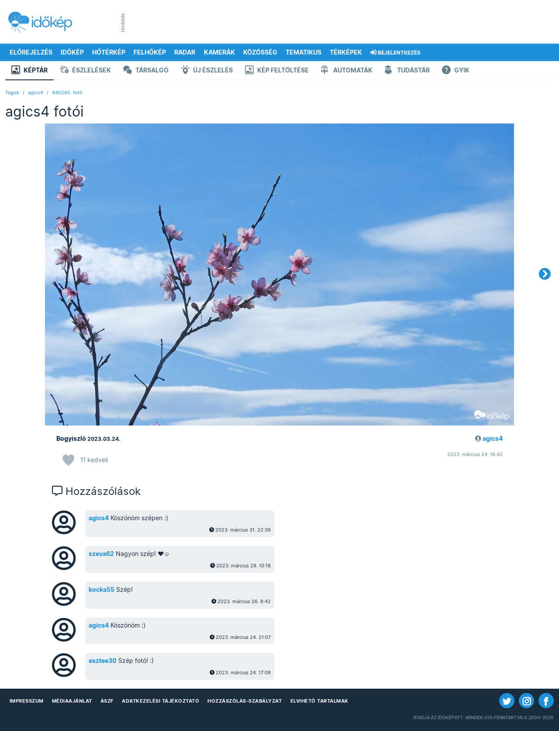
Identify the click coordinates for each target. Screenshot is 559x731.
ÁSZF (107, 701)
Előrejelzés (31, 52)
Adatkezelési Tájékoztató (160, 701)
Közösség (260, 52)
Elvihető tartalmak (319, 701)
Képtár (29, 70)
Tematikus (303, 52)
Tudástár (407, 70)
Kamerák (219, 52)
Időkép (72, 52)
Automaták (347, 70)
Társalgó (146, 70)
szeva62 (101, 553)
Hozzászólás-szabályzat (244, 701)
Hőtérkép (108, 52)
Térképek (346, 52)
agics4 (35, 92)
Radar (184, 52)
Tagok (12, 92)
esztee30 (103, 660)
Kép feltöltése (277, 70)
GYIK (455, 70)
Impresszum (27, 701)
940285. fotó (67, 92)
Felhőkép (150, 52)
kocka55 (101, 589)
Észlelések (85, 70)
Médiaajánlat (72, 701)
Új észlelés (207, 70)
